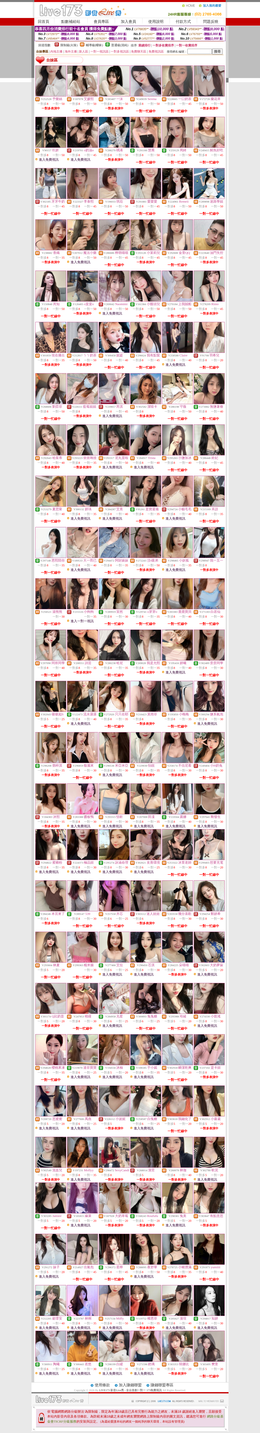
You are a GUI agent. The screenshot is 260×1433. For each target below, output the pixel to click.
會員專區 (101, 22)
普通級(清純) (119, 45)
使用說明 (156, 22)
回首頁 (43, 22)
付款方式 (183, 22)
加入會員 (128, 22)
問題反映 (210, 22)
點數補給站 (70, 22)
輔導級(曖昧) (94, 45)
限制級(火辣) (69, 45)
